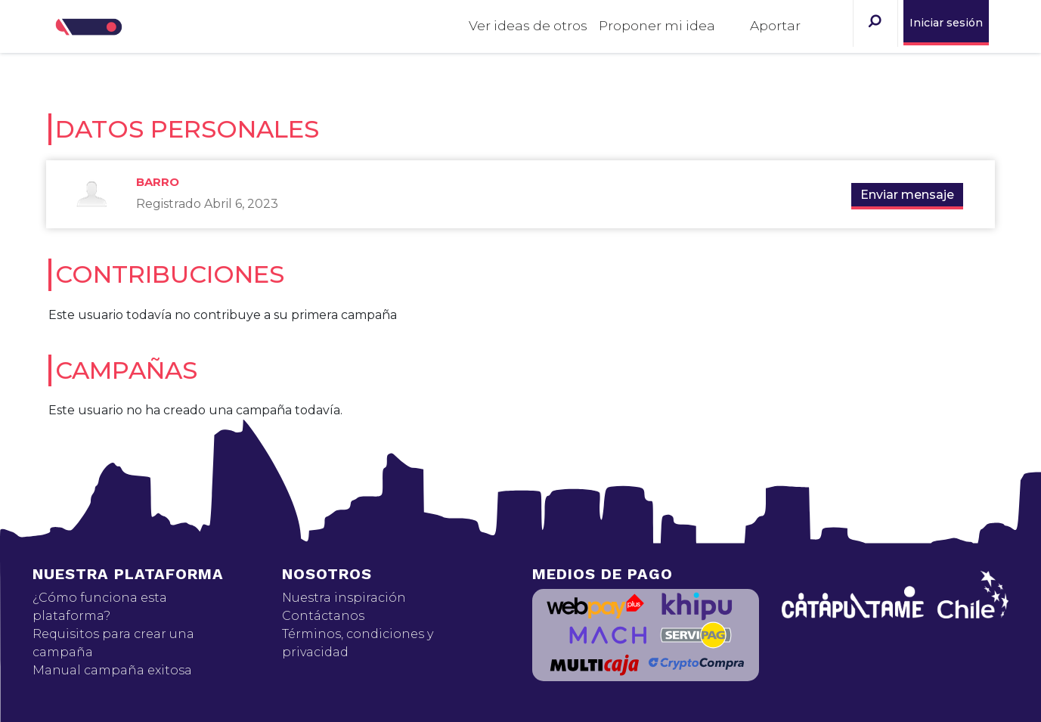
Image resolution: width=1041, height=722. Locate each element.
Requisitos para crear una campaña (113, 643)
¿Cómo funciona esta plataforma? (100, 606)
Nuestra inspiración (344, 597)
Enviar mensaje (907, 194)
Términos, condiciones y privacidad (357, 643)
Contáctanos (323, 616)
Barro (157, 182)
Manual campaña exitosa (112, 670)
